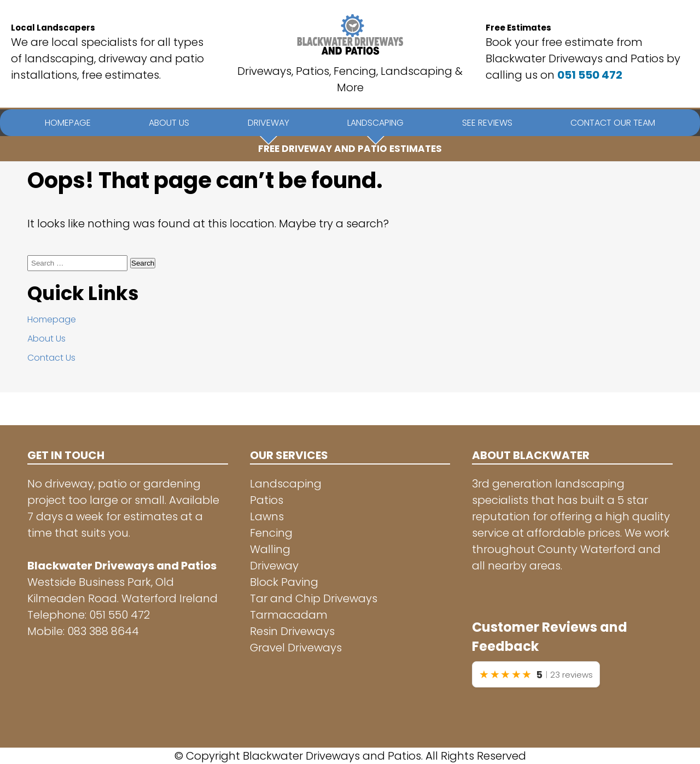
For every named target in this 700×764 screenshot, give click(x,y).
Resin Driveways (292, 631)
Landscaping (286, 483)
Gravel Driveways (296, 647)
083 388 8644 (103, 631)
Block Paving (284, 582)
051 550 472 (589, 75)
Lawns (267, 516)
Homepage (51, 319)
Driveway (274, 565)
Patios (266, 500)
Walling (270, 549)
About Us (46, 338)
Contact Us (51, 357)
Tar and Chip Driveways (313, 598)
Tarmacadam (289, 614)
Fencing (271, 532)
